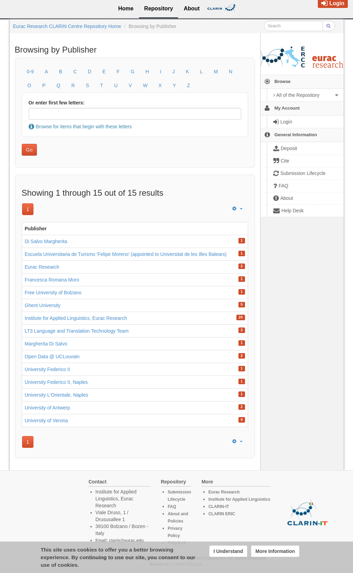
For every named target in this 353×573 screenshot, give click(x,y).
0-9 (30, 71)
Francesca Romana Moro (52, 280)
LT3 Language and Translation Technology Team (77, 331)
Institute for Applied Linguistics (239, 499)
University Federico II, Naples (56, 382)
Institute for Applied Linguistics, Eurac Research (76, 318)
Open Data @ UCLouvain (52, 356)
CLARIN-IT (218, 506)
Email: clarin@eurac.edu (120, 540)
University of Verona (46, 420)
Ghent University (42, 305)
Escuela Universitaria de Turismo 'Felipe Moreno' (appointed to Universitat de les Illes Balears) (126, 254)
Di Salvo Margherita (46, 241)
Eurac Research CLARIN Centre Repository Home (67, 26)
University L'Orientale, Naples (56, 395)
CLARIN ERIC (221, 513)
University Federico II (47, 369)
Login (332, 3)
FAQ (172, 506)
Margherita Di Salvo (46, 343)
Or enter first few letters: (57, 102)
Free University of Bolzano (53, 292)
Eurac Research (42, 267)
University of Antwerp (47, 407)
